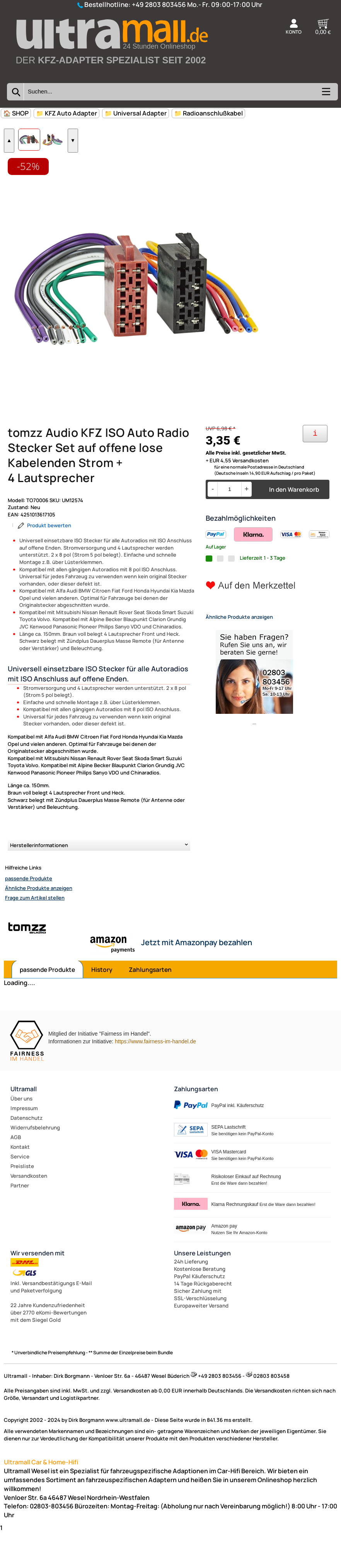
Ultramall (23, 1120)
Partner (19, 1216)
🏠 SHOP (16, 113)
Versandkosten (28, 1207)
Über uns (21, 1129)
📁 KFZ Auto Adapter (66, 113)
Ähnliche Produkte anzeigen (38, 919)
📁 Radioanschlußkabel (208, 113)
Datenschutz (26, 1149)
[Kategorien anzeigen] (325, 94)
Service (19, 1187)
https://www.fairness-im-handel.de (155, 1073)
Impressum (24, 1139)
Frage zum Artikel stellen (35, 929)
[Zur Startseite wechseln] (111, 75)
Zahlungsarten (150, 1001)
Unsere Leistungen (202, 1284)
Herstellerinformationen (39, 876)
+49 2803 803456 (159, 4)
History (102, 1001)
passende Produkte (28, 910)
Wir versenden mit (37, 1284)
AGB (15, 1168)
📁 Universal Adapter (135, 113)
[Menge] (229, 521)
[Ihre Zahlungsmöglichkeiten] (315, 465)
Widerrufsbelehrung (35, 1158)
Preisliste (22, 1197)
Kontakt (20, 1178)
